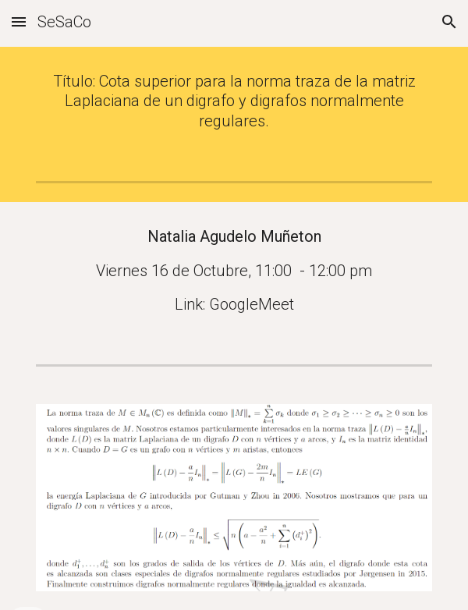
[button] (18, 21)
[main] (233, 101)
